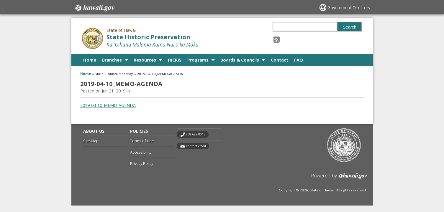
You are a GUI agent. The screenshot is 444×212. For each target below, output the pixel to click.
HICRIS (174, 60)
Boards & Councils (239, 60)
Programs (198, 60)
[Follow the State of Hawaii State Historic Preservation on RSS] (276, 39)
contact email (196, 146)
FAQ (298, 60)
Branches (112, 60)
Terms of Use (142, 140)
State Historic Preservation (148, 37)
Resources (145, 60)
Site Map (91, 140)
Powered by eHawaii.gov (339, 178)
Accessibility (140, 152)
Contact (279, 60)
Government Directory (348, 7)
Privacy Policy (141, 163)
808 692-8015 (195, 134)
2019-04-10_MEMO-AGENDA (108, 105)
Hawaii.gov (94, 8)
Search (349, 27)
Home (89, 60)
